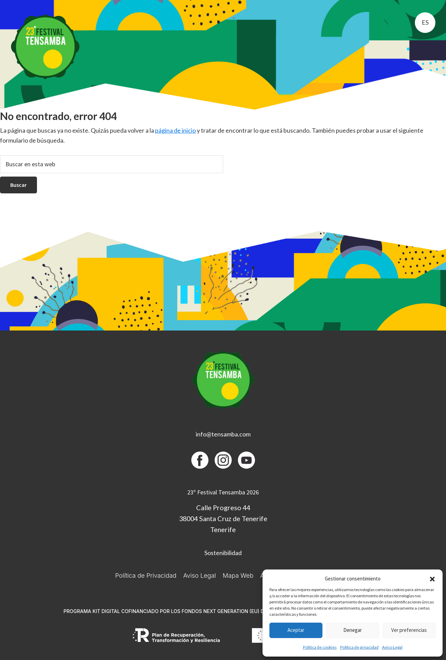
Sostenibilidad (223, 552)
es (425, 22)
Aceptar (296, 630)
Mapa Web (238, 575)
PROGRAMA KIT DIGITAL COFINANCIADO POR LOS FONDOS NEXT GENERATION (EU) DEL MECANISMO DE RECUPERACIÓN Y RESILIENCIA (222, 611)
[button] (432, 579)
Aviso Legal (392, 647)
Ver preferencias (409, 630)
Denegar (352, 630)
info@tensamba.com (223, 434)
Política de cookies (320, 647)
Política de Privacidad (145, 575)
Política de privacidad (359, 647)
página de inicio (175, 130)
